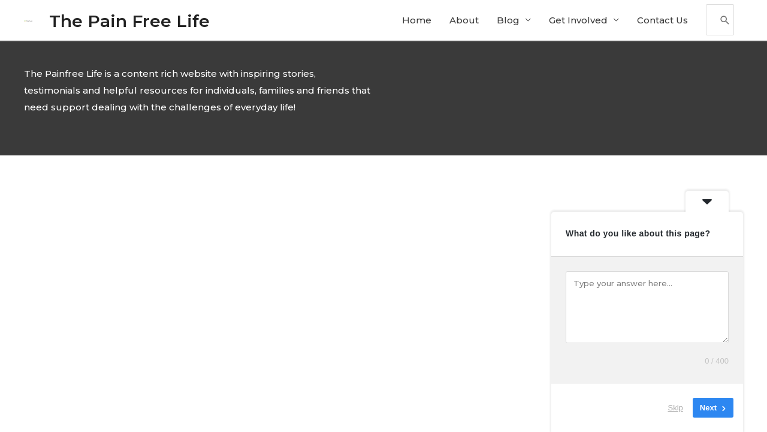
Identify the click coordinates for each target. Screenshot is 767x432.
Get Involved (578, 21)
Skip (675, 407)
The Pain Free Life (131, 21)
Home (416, 21)
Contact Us (662, 21)
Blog (508, 21)
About (464, 21)
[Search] (725, 22)
